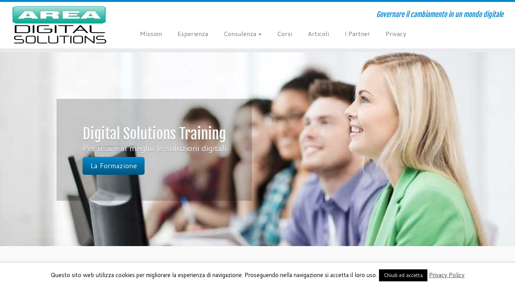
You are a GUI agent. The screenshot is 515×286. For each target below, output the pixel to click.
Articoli (318, 33)
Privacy (396, 33)
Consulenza (243, 33)
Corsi (284, 33)
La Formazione (113, 166)
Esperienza (192, 33)
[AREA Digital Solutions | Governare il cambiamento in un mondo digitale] (59, 25)
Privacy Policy (447, 275)
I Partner (357, 33)
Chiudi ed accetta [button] (403, 275)
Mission (151, 33)
